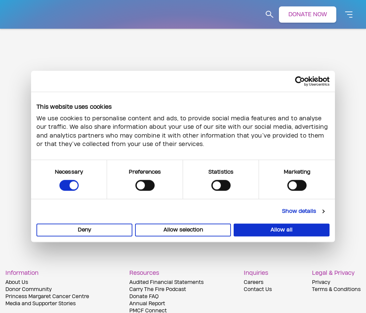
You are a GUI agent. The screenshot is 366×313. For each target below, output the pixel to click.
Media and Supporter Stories (40, 303)
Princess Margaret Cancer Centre (47, 296)
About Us (16, 282)
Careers (253, 282)
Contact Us (258, 289)
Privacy (321, 282)
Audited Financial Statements (166, 282)
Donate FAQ (144, 296)
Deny (84, 230)
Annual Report (147, 303)
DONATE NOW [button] (307, 14)
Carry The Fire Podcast (157, 289)
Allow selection (183, 230)
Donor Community (28, 289)
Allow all (281, 230)
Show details (299, 211)
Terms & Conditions (336, 289)
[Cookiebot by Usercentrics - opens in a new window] (300, 81)
